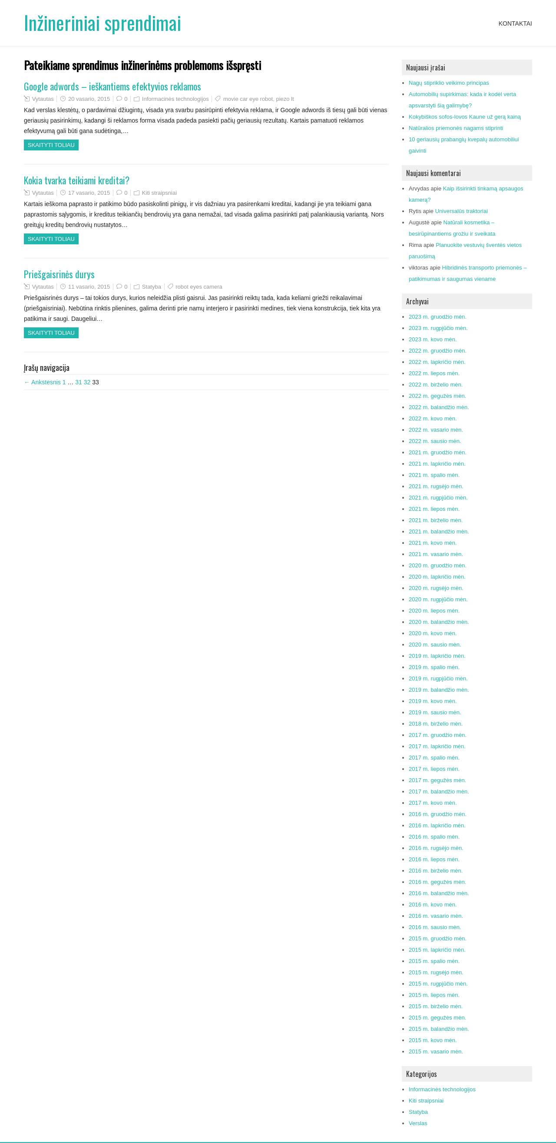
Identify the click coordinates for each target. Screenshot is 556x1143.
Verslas (418, 1123)
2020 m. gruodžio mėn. (438, 565)
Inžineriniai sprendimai (102, 22)
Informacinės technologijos (175, 99)
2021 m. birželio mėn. (436, 520)
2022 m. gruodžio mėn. (438, 350)
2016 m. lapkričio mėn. (437, 825)
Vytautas (43, 99)
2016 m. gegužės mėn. (437, 882)
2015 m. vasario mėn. (436, 1051)
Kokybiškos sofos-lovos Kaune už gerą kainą (465, 116)
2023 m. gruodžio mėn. (438, 316)
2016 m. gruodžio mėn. (438, 814)
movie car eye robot (248, 99)
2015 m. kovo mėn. (433, 1040)
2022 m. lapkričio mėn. (437, 362)
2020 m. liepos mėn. (434, 610)
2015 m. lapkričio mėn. (437, 949)
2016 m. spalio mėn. (434, 836)
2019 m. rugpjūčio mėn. (438, 678)
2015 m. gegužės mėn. (437, 1017)
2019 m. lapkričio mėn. (437, 656)
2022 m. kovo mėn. (433, 418)
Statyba (151, 286)
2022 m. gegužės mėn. (437, 396)
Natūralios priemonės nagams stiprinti (456, 128)
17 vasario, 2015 (89, 193)
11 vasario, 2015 (89, 286)
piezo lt (285, 99)
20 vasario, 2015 (89, 99)
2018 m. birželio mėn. (436, 723)
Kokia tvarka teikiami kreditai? (76, 180)
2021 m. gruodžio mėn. (438, 452)
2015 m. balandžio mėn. (439, 1029)
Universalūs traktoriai (461, 211)
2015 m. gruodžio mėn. (438, 938)
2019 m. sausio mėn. (435, 712)
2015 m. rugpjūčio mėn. (438, 983)
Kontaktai (515, 23)
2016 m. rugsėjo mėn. (436, 848)
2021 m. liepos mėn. (434, 509)
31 (78, 382)
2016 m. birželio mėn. (436, 870)
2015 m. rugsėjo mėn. (436, 972)
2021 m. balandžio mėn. (439, 531)
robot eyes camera (198, 286)
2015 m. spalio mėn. (434, 961)
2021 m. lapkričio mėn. (437, 463)
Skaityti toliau (51, 145)
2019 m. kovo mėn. (433, 701)
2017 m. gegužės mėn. (437, 780)
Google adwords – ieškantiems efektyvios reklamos (112, 86)
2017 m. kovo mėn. (433, 803)
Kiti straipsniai (159, 193)
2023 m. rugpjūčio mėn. (438, 328)
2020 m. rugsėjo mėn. (436, 588)
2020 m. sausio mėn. (435, 644)
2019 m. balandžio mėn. (439, 689)
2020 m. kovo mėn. (433, 633)
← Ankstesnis (42, 382)
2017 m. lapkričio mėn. (437, 746)
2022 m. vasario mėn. (436, 430)
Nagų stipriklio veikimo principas (449, 83)
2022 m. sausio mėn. (435, 441)
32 (87, 382)
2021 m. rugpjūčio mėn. (438, 497)
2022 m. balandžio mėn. (439, 407)
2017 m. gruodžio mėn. (438, 735)
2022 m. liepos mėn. (434, 373)
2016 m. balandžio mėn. (439, 893)
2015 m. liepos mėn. (434, 995)
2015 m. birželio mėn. (436, 1006)
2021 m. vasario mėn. (436, 554)
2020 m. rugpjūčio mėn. (438, 599)
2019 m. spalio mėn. (434, 667)
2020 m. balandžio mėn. (439, 622)
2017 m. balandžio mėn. (439, 791)
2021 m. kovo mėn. (433, 543)
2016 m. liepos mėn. (434, 859)
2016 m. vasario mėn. (436, 916)
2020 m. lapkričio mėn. (437, 576)
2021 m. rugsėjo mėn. (436, 486)
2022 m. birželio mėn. (436, 384)
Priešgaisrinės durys (59, 274)
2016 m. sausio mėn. (435, 927)
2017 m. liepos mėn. (434, 769)
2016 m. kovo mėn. (433, 904)
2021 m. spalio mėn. (434, 475)
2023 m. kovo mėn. (433, 339)
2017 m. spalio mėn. (434, 757)
